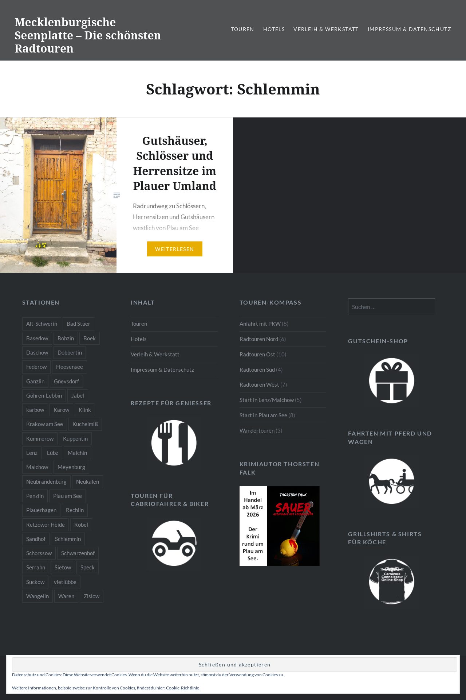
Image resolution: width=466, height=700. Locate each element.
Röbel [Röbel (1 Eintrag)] (81, 524)
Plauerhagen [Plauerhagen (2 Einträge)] (41, 510)
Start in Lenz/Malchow (267, 400)
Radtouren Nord (259, 339)
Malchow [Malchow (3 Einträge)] (37, 467)
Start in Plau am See (263, 415)
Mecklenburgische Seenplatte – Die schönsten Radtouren (88, 35)
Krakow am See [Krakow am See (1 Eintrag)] (44, 424)
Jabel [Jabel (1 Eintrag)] (77, 395)
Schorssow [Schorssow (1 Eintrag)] (39, 553)
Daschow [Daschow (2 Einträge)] (37, 352)
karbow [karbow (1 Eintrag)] (35, 409)
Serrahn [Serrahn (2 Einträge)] (35, 567)
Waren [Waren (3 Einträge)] (66, 596)
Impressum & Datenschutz (409, 29)
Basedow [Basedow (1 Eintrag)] (37, 338)
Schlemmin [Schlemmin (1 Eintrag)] (68, 538)
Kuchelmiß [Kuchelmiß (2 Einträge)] (85, 424)
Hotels (274, 29)
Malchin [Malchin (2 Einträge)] (77, 452)
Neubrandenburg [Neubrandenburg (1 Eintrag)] (46, 481)
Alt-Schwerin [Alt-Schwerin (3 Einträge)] (41, 323)
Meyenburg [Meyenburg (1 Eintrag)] (71, 467)
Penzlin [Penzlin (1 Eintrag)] (35, 495)
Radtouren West (259, 384)
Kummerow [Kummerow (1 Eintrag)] (40, 438)
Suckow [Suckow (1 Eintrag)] (35, 582)
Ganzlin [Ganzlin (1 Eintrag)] (35, 381)
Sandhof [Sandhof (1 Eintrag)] (36, 538)
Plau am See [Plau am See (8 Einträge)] (67, 495)
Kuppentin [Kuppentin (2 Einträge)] (75, 438)
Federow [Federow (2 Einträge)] (36, 366)
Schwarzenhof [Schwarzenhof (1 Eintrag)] (78, 553)
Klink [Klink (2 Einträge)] (85, 409)
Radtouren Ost (257, 354)
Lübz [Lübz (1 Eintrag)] (52, 452)
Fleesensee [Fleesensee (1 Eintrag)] (69, 366)
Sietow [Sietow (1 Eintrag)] (63, 567)
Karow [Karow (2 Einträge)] (61, 409)
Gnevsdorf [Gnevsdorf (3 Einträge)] (66, 381)
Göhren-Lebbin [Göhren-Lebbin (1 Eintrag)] (44, 395)
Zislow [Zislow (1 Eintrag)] (91, 596)
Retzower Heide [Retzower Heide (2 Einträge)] (45, 524)
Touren (242, 29)
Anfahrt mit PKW (260, 323)
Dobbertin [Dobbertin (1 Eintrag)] (70, 352)
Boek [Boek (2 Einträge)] (89, 338)
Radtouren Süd (257, 369)
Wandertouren (257, 430)
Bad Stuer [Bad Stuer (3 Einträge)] (78, 323)
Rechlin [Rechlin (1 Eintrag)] (75, 510)
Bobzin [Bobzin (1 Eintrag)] (66, 338)
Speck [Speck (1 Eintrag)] (87, 567)
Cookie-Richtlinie (182, 688)
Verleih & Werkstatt (326, 29)
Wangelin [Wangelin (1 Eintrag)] (37, 596)
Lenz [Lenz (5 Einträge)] (31, 452)
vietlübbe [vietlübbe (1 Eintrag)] (65, 582)
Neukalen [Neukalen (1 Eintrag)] (87, 481)
